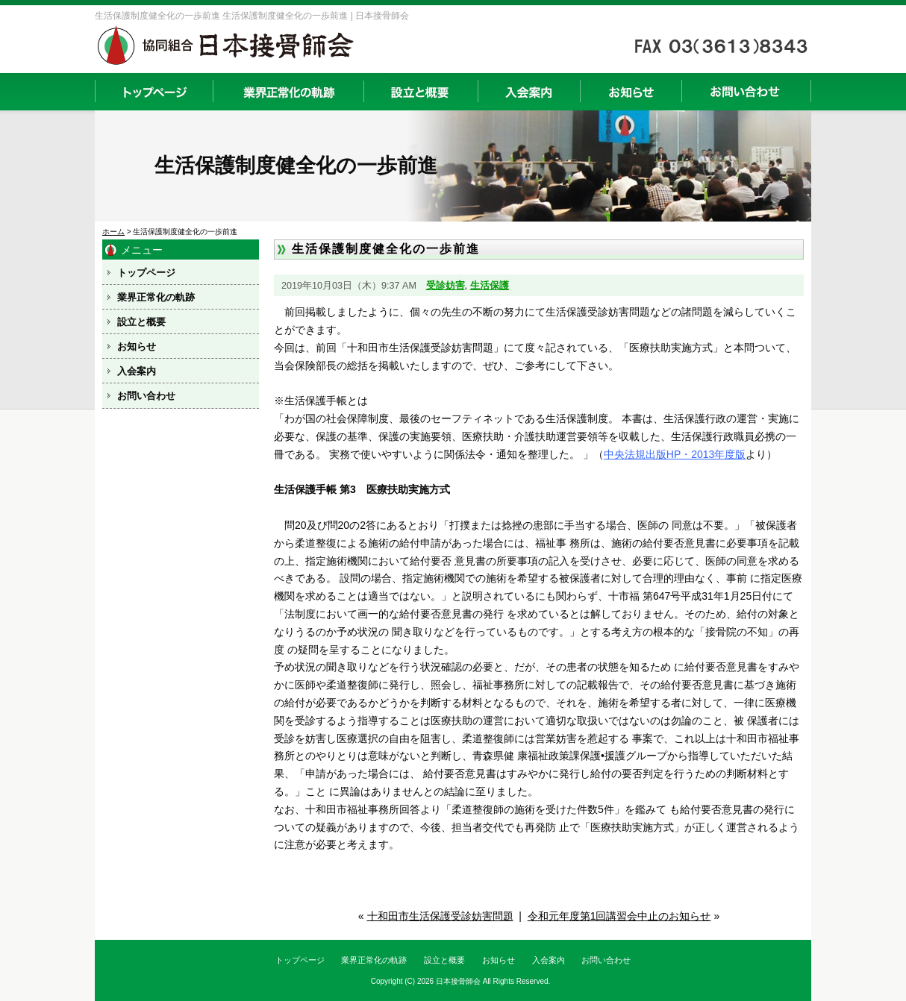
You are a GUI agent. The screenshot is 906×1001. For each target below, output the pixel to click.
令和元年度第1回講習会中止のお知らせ (619, 916)
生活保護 (489, 285)
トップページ (154, 91)
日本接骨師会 (458, 981)
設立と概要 (420, 91)
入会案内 (529, 91)
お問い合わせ (746, 91)
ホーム (113, 232)
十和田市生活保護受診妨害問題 (440, 916)
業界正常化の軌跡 (288, 91)
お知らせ (630, 91)
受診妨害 (445, 285)
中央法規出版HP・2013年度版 (675, 454)
